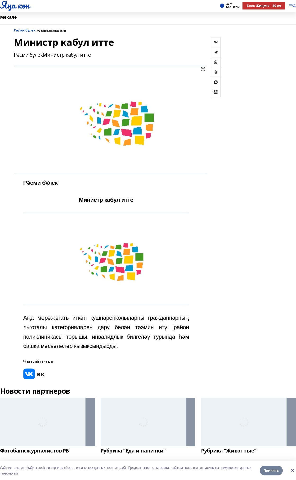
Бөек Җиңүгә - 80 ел (264, 5)
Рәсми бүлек (24, 30)
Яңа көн (14, 5)
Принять (271, 470)
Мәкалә (8, 17)
